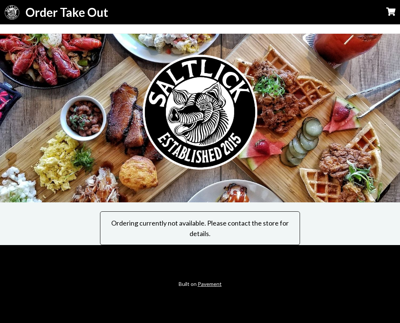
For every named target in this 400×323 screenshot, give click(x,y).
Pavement (210, 284)
